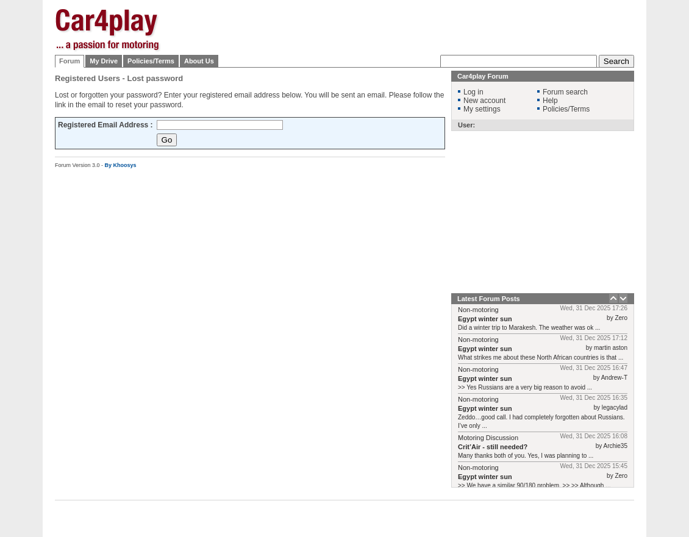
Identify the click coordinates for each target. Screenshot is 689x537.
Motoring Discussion (488, 437)
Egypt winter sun (485, 318)
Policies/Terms (150, 61)
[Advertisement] (412, 85)
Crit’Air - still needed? (492, 446)
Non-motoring (478, 309)
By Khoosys (121, 165)
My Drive (104, 61)
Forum (69, 61)
